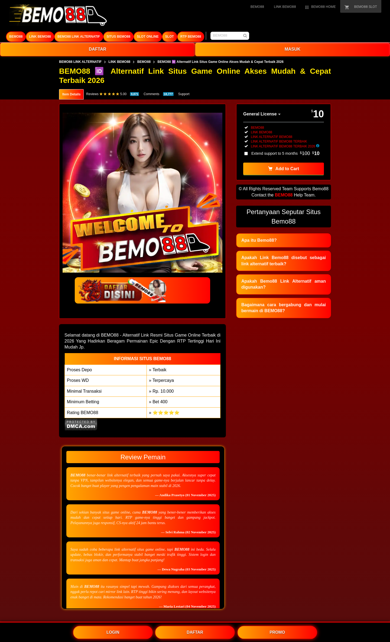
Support (184, 94)
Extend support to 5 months (285, 153)
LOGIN (112, 632)
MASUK (293, 49)
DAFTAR (97, 49)
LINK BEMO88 (40, 36)
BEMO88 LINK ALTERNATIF (78, 36)
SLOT (169, 36)
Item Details (71, 94)
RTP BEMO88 (190, 36)
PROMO (277, 632)
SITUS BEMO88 (118, 36)
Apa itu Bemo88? (259, 240)
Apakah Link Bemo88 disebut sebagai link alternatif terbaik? (283, 260)
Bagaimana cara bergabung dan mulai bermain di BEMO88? (283, 307)
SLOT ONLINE (148, 36)
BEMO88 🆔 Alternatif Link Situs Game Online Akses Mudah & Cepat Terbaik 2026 (221, 62)
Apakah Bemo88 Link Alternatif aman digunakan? (283, 284)
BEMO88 (15, 36)
